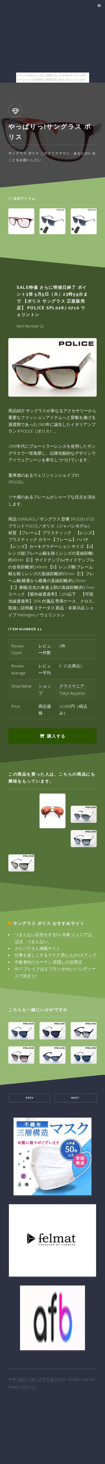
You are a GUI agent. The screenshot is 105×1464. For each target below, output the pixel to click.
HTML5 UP (28, 1386)
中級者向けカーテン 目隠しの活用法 (48, 962)
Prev (30, 1097)
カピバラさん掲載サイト (37, 948)
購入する (56, 736)
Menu (98, 5)
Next (75, 1097)
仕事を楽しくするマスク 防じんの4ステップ (55, 955)
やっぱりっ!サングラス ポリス (36, 1379)
